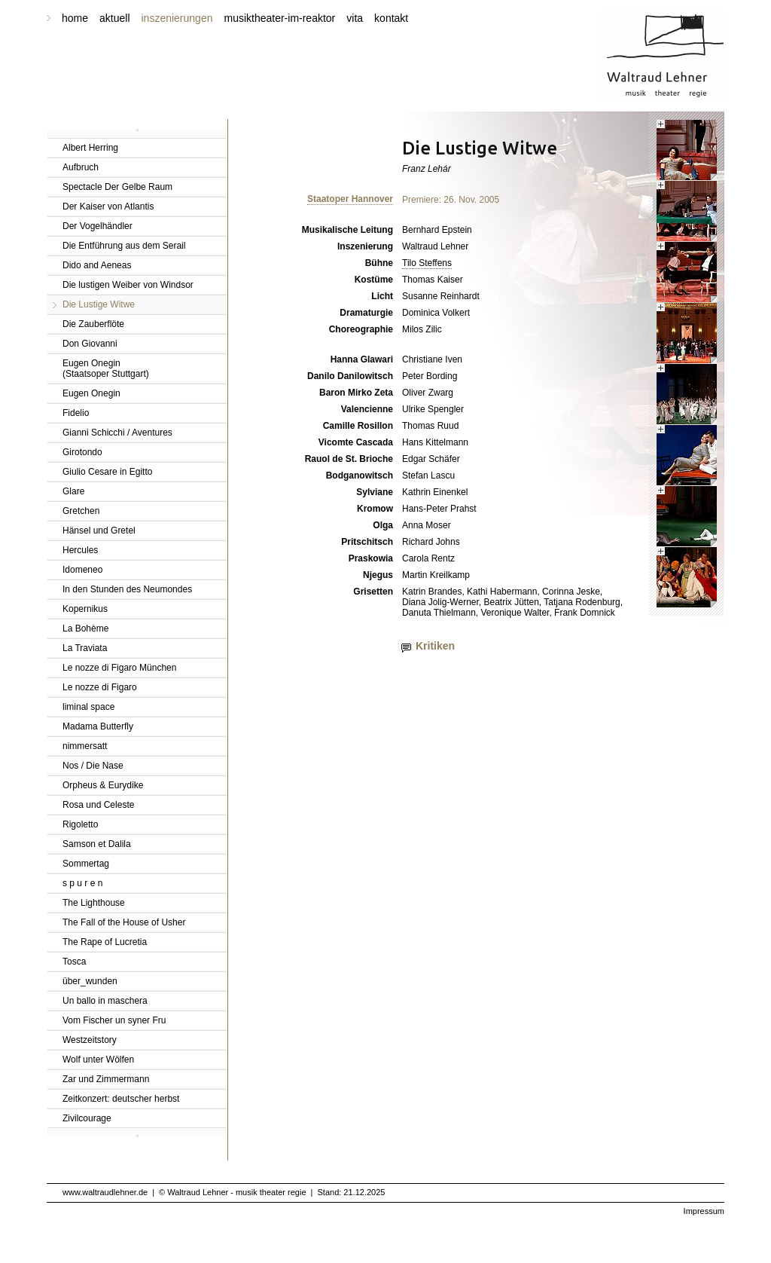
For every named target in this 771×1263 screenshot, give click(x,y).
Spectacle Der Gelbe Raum (117, 187)
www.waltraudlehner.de (105, 1192)
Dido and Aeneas (96, 265)
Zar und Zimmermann (105, 1079)
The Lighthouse (93, 903)
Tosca (74, 961)
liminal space (88, 707)
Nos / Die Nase (92, 765)
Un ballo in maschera (105, 1000)
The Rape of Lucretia (104, 942)
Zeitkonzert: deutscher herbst (120, 1098)
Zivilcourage (86, 1118)
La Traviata (84, 648)
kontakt (391, 18)
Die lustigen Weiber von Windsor (128, 285)
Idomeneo (82, 569)
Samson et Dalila (96, 844)
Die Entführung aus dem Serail (123, 245)
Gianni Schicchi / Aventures (117, 432)
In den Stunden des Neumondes (127, 589)
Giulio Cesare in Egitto (107, 471)
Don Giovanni (89, 343)
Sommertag (85, 863)
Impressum (704, 1211)
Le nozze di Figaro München (119, 667)
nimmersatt (84, 746)
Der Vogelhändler (97, 226)
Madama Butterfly (97, 726)
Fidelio (75, 413)
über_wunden (89, 981)
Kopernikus (85, 609)
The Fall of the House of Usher (123, 922)
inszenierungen (177, 18)
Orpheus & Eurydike (102, 785)
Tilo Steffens (427, 263)
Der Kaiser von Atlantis (108, 206)
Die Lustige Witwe (98, 304)
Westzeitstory (89, 1040)
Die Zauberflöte (93, 324)
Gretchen (80, 511)
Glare (73, 491)
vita (354, 18)
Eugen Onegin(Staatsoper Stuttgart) (105, 368)
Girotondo (82, 452)
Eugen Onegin (91, 393)
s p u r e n (82, 883)
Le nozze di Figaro (99, 687)
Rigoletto (80, 824)
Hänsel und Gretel (99, 530)
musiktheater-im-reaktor (279, 18)
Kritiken (435, 646)
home (75, 18)
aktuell (114, 18)
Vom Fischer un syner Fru (114, 1020)
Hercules (80, 550)
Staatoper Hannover (350, 199)
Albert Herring (90, 147)
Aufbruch (80, 167)
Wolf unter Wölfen (98, 1059)
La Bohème (85, 628)
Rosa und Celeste (98, 805)
